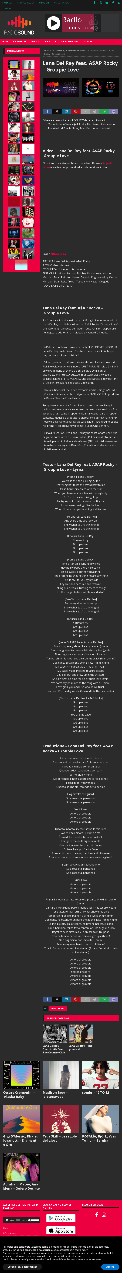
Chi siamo (18, 41)
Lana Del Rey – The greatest (80, 1047)
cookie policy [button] (81, 1250)
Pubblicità (50, 41)
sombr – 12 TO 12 (95, 1092)
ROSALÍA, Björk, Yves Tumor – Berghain (99, 1138)
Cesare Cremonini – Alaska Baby (19, 1094)
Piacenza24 (7, 3)
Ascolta (87, 41)
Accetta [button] (110, 1267)
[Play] (7, 1220)
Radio (34, 41)
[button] (117, 1241)
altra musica (58, 254)
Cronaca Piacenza (25, 3)
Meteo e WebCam (61, 3)
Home (5, 41)
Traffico (6, 8)
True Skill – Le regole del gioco (60, 1138)
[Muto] (29, 1220)
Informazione (9, 1233)
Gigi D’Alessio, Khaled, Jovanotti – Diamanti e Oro (21, 1140)
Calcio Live (44, 3)
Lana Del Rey (57, 1008)
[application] (21, 1220)
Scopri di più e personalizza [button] (22, 1267)
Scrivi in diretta (69, 41)
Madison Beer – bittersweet (55, 1094)
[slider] (18, 1220)
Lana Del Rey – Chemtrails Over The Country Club (54, 1049)
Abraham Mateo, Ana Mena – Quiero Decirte (21, 1186)
